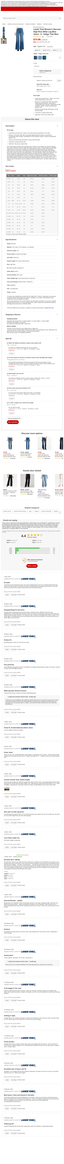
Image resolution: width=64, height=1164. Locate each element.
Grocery (10, 2)
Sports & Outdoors (49, 2)
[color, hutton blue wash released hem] (40, 58)
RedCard (34, 6)
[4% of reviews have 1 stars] (32, 553)
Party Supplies (29, 3)
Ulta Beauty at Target (48, 3)
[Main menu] (4, 14)
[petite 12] (55, 50)
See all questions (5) (14, 418)
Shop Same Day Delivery (22, 6)
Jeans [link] (30, 511)
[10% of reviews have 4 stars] (32, 549)
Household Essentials (17, 2)
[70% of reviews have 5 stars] (32, 548)
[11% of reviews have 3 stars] (32, 550)
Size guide (50, 46)
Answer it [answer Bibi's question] (11, 398)
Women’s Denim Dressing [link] (20, 511)
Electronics (57, 2)
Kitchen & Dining (38, 1)
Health (35, 2)
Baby (23, 2)
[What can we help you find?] (32, 18)
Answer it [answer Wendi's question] (11, 413)
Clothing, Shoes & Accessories (25, 1)
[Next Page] (60, 50)
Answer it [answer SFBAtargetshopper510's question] (11, 369)
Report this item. (49, 308)
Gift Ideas (34, 3)
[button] (42, 490)
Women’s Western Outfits (28, 5)
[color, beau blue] (35, 58)
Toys (54, 2)
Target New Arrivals (5, 1)
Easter (21, 5)
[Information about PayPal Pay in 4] (47, 90)
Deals (5, 5)
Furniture (6, 2)
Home (33, 1)
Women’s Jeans (48, 24)
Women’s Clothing (30, 24)
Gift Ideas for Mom (14, 1)
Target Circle (39, 6)
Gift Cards (39, 3)
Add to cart (36, 66)
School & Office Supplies (20, 3)
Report (38, 349)
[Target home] (32, 13)
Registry (30, 6)
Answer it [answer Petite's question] (11, 353)
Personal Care (30, 2)
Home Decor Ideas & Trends (40, 5)
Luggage (43, 2)
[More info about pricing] (60, 40)
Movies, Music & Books (9, 3)
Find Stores (44, 6)
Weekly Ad (5, 6)
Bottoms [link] (37, 511)
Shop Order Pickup (12, 6)
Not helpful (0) (32, 349)
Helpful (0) (26, 349)
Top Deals (49, 5)
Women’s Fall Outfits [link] (46, 511)
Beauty (25, 2)
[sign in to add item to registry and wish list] (59, 80)
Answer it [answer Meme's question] (11, 384)
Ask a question (13, 422)
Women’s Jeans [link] (7, 511)
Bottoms (39, 24)
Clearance (9, 5)
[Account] (55, 14)
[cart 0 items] (59, 14)
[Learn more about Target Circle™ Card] (47, 85)
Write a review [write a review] (32, 566)
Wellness (39, 2)
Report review (21, 594)
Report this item (37, 76)
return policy (14, 332)
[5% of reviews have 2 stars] (32, 552)
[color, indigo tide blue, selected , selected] (44, 58)
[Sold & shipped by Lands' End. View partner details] (47, 72)
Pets (42, 3)
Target (3, 24)
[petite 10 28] (46, 50)
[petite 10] (37, 50)
